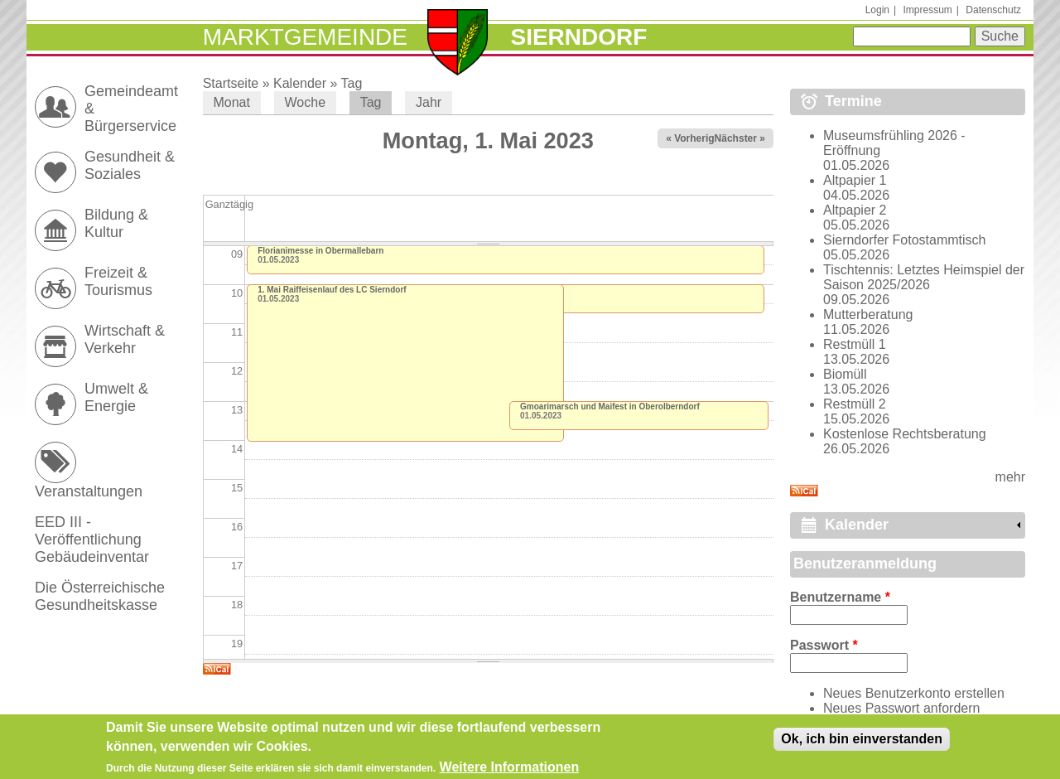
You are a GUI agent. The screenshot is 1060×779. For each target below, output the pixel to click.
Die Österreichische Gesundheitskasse (100, 596)
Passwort (824, 645)
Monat (231, 102)
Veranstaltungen (88, 491)
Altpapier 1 (855, 180)
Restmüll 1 (854, 344)
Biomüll (844, 374)
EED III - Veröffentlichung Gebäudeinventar (92, 539)
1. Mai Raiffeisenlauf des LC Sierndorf (332, 289)
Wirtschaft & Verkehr (124, 339)
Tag (352, 83)
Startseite (231, 83)
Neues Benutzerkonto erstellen (914, 693)
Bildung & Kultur (116, 223)
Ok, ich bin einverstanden (861, 742)
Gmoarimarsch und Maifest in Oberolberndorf (610, 406)
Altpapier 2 (855, 210)
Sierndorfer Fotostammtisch (904, 240)
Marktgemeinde (305, 37)
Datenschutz (993, 10)
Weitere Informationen (510, 769)
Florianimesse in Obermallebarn (320, 250)
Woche (305, 102)
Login (877, 10)
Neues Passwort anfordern (901, 708)
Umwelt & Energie (116, 397)
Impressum (927, 10)
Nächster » (740, 138)
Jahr (428, 102)
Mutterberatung (868, 314)
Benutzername (840, 597)
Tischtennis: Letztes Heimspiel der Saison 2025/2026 (923, 277)
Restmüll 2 (854, 404)
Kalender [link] (857, 524)
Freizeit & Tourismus (118, 281)
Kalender (299, 83)
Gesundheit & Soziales (129, 165)
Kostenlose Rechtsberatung (904, 434)
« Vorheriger (695, 138)
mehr (1010, 477)
